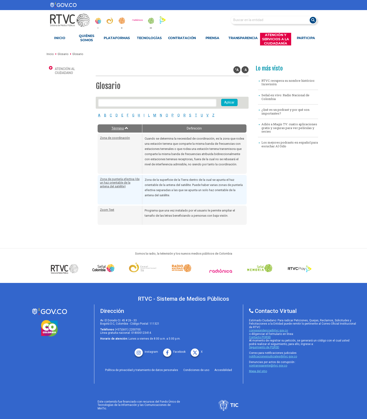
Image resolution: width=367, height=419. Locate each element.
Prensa (212, 38)
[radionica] (137, 20)
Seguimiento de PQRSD (264, 347)
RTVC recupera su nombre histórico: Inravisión (288, 82)
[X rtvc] (196, 350)
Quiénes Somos (86, 38)
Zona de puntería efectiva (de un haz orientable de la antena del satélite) (119, 182)
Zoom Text (107, 209)
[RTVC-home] (72, 20)
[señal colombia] (104, 268)
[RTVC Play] (299, 268)
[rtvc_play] (162, 20)
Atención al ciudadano (65, 71)
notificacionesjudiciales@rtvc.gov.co (273, 356)
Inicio (59, 38)
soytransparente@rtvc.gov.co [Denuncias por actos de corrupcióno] (268, 365)
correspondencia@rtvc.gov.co (268, 330)
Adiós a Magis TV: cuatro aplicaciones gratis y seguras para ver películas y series (289, 127)
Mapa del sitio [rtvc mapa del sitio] (258, 371)
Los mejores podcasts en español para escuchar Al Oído (289, 144)
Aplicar (229, 102)
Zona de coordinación (115, 138)
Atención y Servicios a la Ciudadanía (275, 39)
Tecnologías (149, 38)
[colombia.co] (49, 328)
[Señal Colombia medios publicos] (65, 268)
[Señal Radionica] (222, 270)
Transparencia (243, 38)
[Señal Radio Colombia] (182, 268)
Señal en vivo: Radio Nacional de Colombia (285, 97)
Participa (306, 38)
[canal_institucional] (109, 20)
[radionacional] (121, 21)
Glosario (63, 54)
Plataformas (117, 38)
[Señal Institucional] (143, 268)
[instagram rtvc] (146, 350)
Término (119, 128)
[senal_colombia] (98, 21)
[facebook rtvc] (174, 350)
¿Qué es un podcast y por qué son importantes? (285, 111)
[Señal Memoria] (261, 268)
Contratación (182, 38)
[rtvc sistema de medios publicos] (49, 311)
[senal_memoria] (150, 21)
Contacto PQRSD (260, 337)
